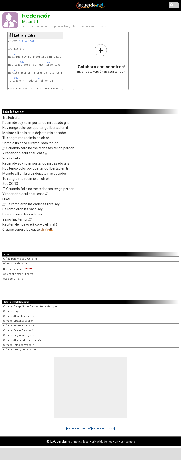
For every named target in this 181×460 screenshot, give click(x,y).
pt (122, 441)
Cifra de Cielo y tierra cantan (20, 349)
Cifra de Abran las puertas (18, 316)
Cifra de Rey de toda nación (19, 325)
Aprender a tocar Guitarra (18, 274)
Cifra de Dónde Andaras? (18, 330)
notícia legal (81, 441)
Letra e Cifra (25, 35)
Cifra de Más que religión (18, 321)
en (116, 441)
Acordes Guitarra (13, 278)
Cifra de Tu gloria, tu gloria (18, 335)
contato (130, 441)
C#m (27, 40)
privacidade (99, 441)
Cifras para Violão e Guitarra (20, 258)
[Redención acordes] (78, 428)
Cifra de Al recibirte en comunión (22, 340)
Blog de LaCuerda (18, 269)
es (110, 441)
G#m (32, 40)
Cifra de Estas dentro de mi (19, 345)
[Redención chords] (103, 428)
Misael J (30, 21)
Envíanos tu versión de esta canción (100, 58)
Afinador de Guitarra (15, 263)
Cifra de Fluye (11, 311)
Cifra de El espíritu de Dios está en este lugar (30, 306)
